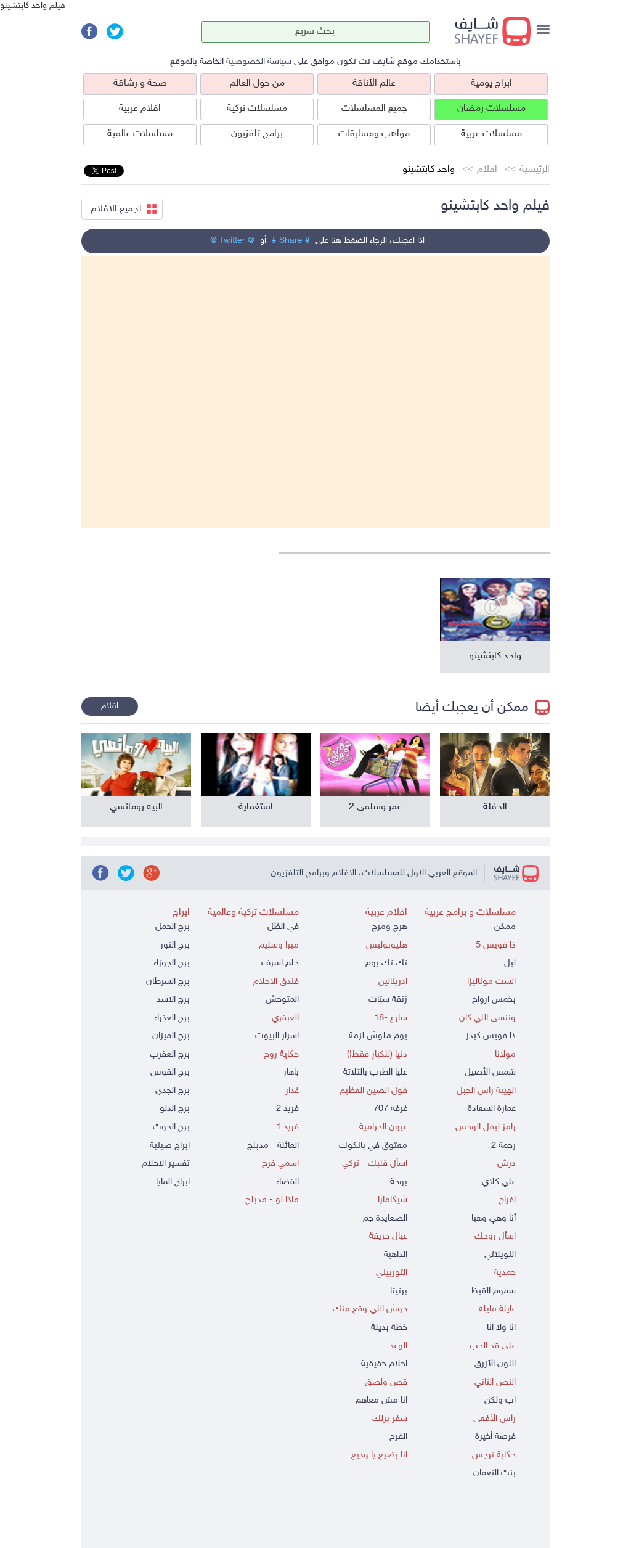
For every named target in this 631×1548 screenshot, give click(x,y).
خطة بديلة (389, 1327)
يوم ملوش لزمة (378, 1036)
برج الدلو (175, 1109)
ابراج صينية (170, 1146)
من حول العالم (257, 83)
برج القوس (170, 1072)
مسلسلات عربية (491, 134)
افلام (487, 170)
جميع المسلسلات (374, 109)
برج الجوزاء (171, 963)
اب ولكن (500, 1400)
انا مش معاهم (381, 1400)
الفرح (398, 1436)
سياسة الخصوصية (258, 62)
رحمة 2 (503, 1146)
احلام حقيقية (384, 1364)
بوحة (398, 1182)
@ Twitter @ (232, 240)
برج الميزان (171, 1036)
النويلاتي (500, 1255)
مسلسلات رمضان (491, 109)
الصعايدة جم (385, 1218)
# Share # (291, 240)
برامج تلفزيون (257, 134)
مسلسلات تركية (257, 109)
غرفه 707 (390, 1109)
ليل (510, 963)
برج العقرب (170, 1054)
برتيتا (398, 1291)
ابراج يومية (491, 83)
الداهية (395, 1255)
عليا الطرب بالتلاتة (375, 1072)
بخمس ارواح (494, 999)
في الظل (283, 927)
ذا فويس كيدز (491, 1036)
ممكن (505, 927)
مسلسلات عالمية (140, 134)
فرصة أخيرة (495, 1436)
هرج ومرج (389, 927)
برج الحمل (172, 927)
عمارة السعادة (492, 1109)
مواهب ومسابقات (374, 134)
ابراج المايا (173, 1182)
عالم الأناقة (374, 83)
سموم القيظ (493, 1291)
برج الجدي (172, 1091)
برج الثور (175, 945)
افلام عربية (140, 109)
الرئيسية (534, 170)
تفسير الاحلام (166, 1163)
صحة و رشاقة (140, 83)
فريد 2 (287, 1109)
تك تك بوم (386, 963)
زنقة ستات (387, 999)
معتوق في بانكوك (373, 1146)
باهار (291, 1072)
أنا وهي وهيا (493, 1218)
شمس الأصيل (490, 1072)
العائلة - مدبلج (273, 1146)
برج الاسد (173, 999)
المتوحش (282, 999)
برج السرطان (168, 982)
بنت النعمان (494, 1473)
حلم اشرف (280, 963)
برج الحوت (171, 1127)
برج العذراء (172, 1018)
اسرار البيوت (277, 1036)
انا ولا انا (501, 1327)
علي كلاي (499, 1182)
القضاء (287, 1182)
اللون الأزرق (495, 1364)
